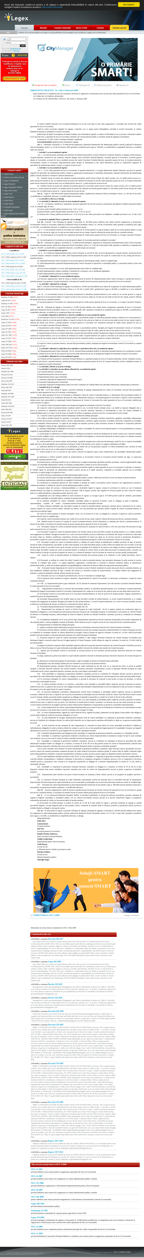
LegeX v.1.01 (107, 1252)
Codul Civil (7, 194)
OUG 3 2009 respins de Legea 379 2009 (13, 283)
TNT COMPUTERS (122, 1252)
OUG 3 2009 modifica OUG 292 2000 (13, 270)
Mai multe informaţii (52, 7)
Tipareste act (123, 85)
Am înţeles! (128, 4)
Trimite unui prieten (104, 85)
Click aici (16, 51)
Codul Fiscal (8, 174)
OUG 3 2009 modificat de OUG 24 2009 (13, 286)
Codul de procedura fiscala (13, 177)
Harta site (10, 1253)
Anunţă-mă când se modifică (45, 85)
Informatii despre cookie (35, 1253)
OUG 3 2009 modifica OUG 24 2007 (12, 260)
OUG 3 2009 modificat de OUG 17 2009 (13, 289)
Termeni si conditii (20, 1253)
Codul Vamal (8, 204)
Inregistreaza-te (15, 48)
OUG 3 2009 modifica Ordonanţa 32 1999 (14, 276)
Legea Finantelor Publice (13, 187)
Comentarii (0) (84, 85)
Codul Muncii (8, 197)
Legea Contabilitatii (11, 181)
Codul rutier (8, 210)
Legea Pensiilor (9, 184)
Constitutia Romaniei (11, 207)
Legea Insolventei (10, 190)
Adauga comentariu (131, 915)
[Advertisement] (14, 125)
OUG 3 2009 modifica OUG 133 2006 (13, 263)
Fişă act (67, 85)
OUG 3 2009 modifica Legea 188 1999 (13, 273)
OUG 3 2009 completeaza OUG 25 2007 (13, 257)
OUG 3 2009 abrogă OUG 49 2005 (12, 266)
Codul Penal (8, 200)
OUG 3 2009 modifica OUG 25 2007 (12, 254)
